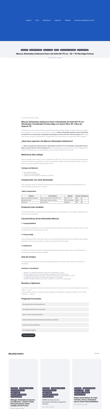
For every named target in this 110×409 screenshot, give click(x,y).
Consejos (57, 20)
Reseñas (68, 20)
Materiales (46, 20)
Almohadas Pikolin (26, 200)
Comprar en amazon (28, 335)
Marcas (28, 20)
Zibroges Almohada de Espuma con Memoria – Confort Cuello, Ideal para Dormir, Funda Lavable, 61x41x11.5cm (23, 403)
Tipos (37, 20)
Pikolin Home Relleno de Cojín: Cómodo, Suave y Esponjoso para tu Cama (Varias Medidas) (86, 400)
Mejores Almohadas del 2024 (84, 20)
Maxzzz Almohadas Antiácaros (30, 198)
